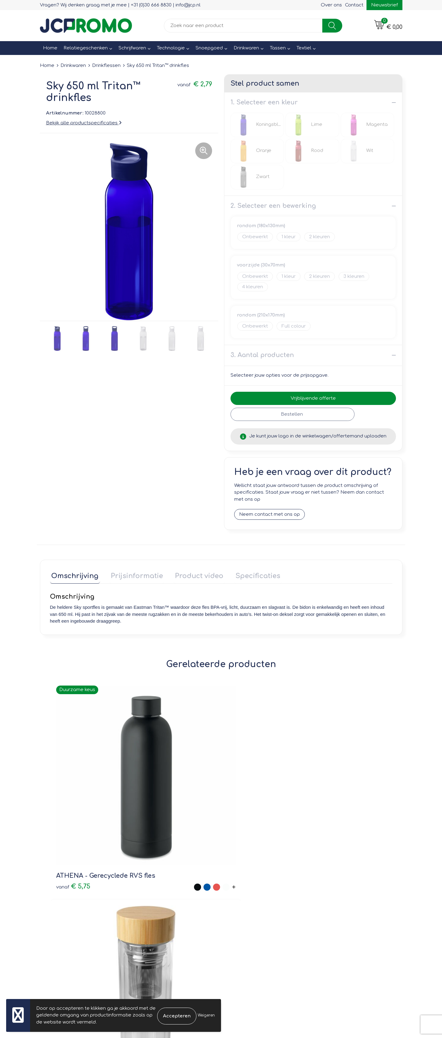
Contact (354, 5)
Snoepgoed (209, 48)
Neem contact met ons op (269, 514)
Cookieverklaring (337, 881)
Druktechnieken (157, 898)
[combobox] (243, 26)
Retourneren (243, 889)
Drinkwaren (246, 48)
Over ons (331, 5)
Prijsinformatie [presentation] (133, 574)
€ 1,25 (237, 791)
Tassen (278, 48)
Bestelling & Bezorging (255, 881)
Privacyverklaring (337, 889)
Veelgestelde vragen (163, 889)
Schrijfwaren (132, 48)
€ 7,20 (158, 805)
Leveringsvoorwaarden (344, 872)
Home (50, 48)
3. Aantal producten (262, 355)
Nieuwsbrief (384, 5)
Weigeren (206, 1015)
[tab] (73, 576)
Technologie (171, 48)
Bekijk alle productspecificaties (84, 123)
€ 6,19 (323, 801)
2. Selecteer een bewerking (273, 205)
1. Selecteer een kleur (264, 102)
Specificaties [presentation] (248, 574)
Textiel (304, 48)
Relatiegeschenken (86, 48)
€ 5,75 (66, 791)
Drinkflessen (106, 65)
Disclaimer (330, 898)
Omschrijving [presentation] (73, 574)
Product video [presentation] (192, 574)
